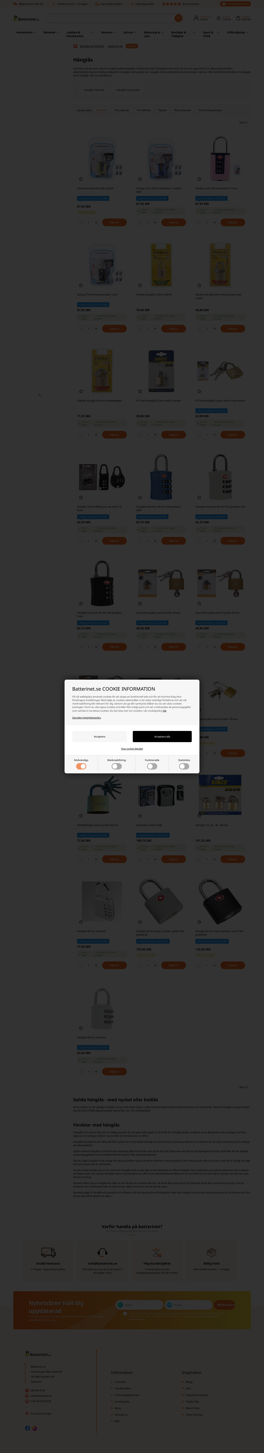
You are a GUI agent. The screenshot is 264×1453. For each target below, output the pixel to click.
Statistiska (184, 764)
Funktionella (152, 764)
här (164, 710)
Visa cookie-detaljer (132, 748)
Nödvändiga (81, 764)
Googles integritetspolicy (86, 717)
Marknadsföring (116, 764)
